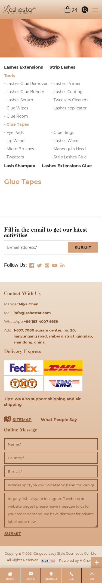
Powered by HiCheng (76, 560)
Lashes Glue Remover (27, 83)
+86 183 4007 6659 (41, 321)
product (51, 578)
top (92, 578)
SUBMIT (83, 247)
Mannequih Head (70, 148)
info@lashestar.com (32, 312)
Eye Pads (15, 132)
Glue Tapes (18, 124)
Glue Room (17, 116)
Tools (9, 75)
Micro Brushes (20, 148)
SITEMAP (22, 419)
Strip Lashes (62, 67)
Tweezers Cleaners (71, 99)
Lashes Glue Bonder (25, 91)
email (30, 578)
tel (71, 578)
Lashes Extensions (23, 67)
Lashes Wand (66, 140)
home (10, 578)
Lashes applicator (70, 108)
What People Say (59, 419)
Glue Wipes (17, 108)
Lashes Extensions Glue (67, 165)
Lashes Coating (68, 91)
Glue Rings (64, 132)
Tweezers (15, 156)
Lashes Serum (20, 99)
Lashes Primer (67, 83)
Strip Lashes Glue (70, 156)
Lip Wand (15, 140)
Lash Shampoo (19, 165)
